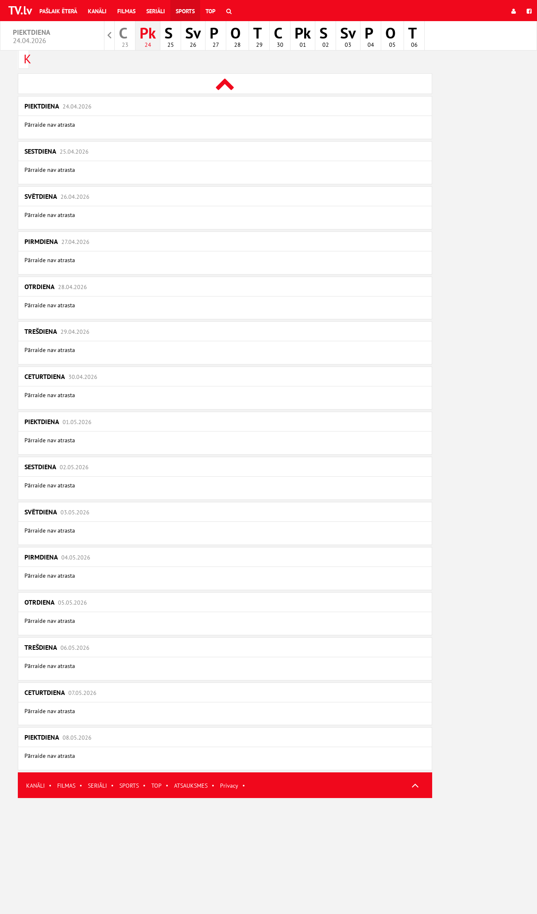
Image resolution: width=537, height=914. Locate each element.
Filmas (126, 11)
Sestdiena (56, 151)
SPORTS (129, 786)
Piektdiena (58, 106)
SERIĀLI (97, 786)
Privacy (229, 786)
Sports (185, 11)
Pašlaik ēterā (58, 11)
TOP (156, 786)
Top (210, 11)
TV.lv (20, 10)
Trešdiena (57, 331)
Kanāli (97, 11)
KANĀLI (35, 786)
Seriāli (155, 11)
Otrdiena (55, 286)
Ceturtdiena (60, 376)
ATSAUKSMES (191, 786)
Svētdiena (57, 196)
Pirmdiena (57, 241)
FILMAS (66, 786)
